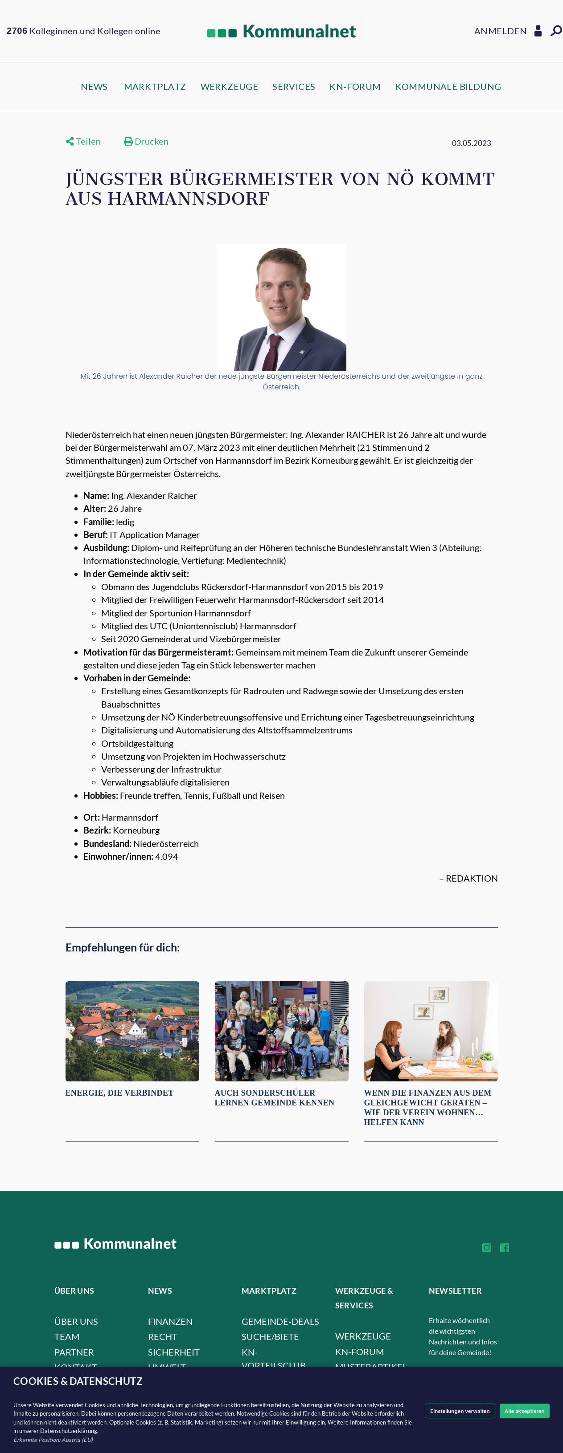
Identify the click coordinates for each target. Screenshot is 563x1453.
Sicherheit (174, 1352)
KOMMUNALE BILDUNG (448, 86)
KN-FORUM (355, 86)
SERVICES (293, 86)
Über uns (76, 1321)
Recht (162, 1336)
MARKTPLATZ (155, 86)
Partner (74, 1352)
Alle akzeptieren (521, 1411)
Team (66, 1336)
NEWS (94, 86)
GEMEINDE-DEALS (280, 1321)
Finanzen (170, 1321)
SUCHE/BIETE (270, 1336)
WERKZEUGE (230, 86)
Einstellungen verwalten (450, 1411)
